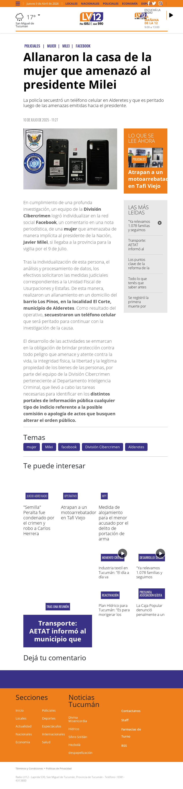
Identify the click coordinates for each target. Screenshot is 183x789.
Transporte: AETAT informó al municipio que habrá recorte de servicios (57, 639)
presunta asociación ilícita (151, 594)
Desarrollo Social (152, 557)
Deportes (48, 718)
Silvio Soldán (77, 737)
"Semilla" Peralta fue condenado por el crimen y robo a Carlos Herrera (38, 520)
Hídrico (73, 729)
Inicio (20, 710)
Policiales (110, 3)
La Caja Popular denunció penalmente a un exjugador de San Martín (150, 614)
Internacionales (53, 734)
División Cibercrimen (102, 447)
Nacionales (90, 3)
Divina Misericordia (77, 719)
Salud (46, 742)
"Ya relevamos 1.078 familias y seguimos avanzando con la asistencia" (139, 232)
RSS (124, 745)
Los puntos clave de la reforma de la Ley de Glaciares (138, 268)
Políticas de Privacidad (59, 768)
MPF (104, 496)
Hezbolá (74, 745)
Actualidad (23, 726)
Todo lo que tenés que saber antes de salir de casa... (137, 287)
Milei (49, 447)
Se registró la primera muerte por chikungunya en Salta (138, 306)
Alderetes (136, 447)
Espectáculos (51, 726)
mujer (32, 447)
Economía (130, 3)
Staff (124, 720)
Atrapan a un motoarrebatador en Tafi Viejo (151, 178)
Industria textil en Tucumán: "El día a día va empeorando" (114, 574)
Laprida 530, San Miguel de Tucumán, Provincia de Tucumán (67, 777)
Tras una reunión (57, 606)
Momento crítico (112, 557)
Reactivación (110, 595)
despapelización (80, 753)
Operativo (70, 496)
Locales (71, 3)
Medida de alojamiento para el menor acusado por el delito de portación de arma (113, 523)
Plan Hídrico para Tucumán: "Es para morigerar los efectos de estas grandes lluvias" (114, 614)
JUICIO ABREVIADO (37, 496)
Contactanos (130, 711)
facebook (69, 447)
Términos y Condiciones (29, 768)
